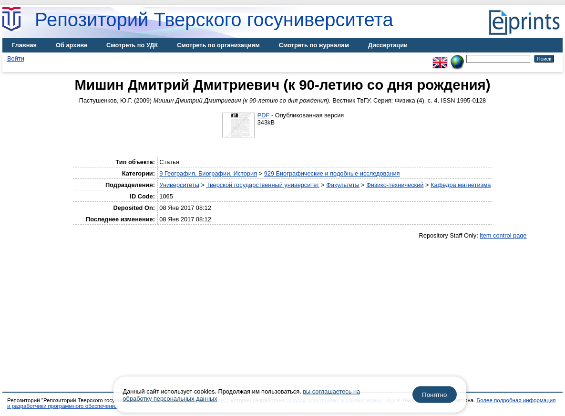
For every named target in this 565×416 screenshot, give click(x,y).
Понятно (434, 394)
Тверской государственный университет (262, 184)
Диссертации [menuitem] (388, 45)
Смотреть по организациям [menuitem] (218, 45)
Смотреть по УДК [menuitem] (132, 45)
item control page (503, 235)
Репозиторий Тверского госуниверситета (214, 19)
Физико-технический (394, 184)
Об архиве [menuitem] (71, 45)
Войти (15, 58)
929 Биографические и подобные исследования (332, 173)
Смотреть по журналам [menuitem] (314, 45)
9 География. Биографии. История (208, 173)
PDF (263, 115)
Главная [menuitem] (24, 45)
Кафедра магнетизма (461, 184)
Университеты (179, 184)
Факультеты (342, 184)
